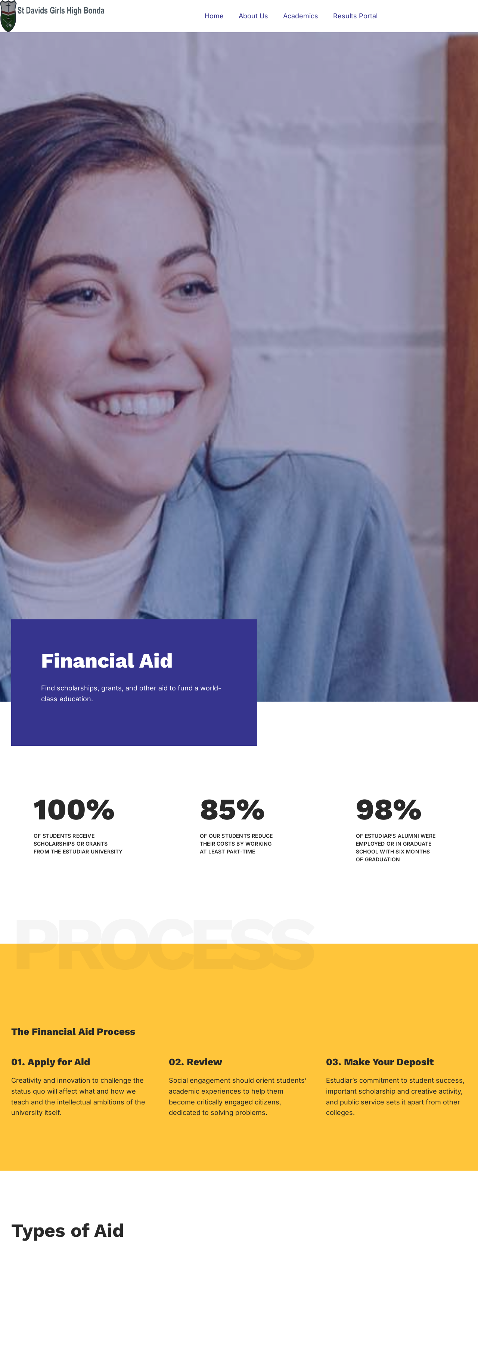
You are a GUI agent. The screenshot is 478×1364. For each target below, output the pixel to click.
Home (214, 16)
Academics (300, 16)
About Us (253, 16)
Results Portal (355, 16)
